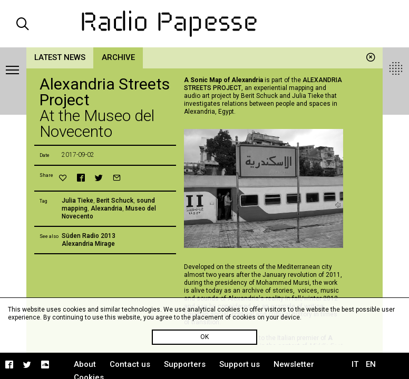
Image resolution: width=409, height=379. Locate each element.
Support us (239, 364)
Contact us (130, 364)
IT (355, 364)
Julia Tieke (77, 200)
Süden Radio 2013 (88, 236)
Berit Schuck (114, 200)
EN (371, 364)
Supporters (185, 364)
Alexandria (106, 208)
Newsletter (294, 364)
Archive (118, 57)
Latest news (59, 57)
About (85, 364)
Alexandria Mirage (88, 243)
